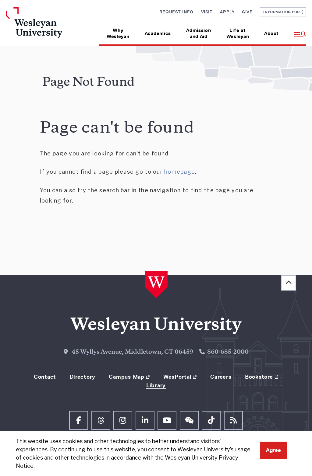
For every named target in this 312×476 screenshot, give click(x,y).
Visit (207, 12)
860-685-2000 (228, 352)
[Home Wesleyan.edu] (40, 26)
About (271, 33)
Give (247, 12)
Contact (45, 377)
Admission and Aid (198, 33)
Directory (82, 377)
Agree (273, 450)
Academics (158, 33)
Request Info (176, 12)
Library (156, 385)
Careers (220, 377)
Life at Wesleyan (237, 33)
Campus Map (126, 377)
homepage (179, 172)
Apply (227, 12)
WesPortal (177, 377)
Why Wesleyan (118, 33)
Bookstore (259, 377)
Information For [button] (283, 11)
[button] (296, 31)
